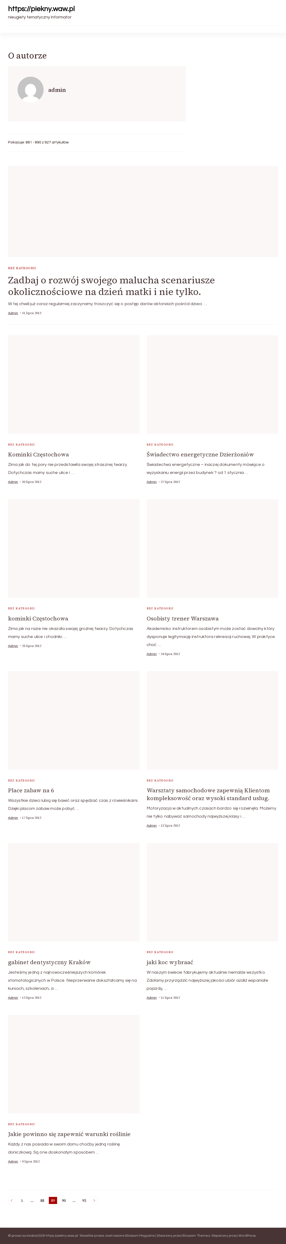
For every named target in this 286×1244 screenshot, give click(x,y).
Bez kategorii (22, 268)
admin (13, 313)
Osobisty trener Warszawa (183, 618)
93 (85, 1201)
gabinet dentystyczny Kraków (49, 962)
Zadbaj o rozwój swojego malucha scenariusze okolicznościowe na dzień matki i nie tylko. (111, 286)
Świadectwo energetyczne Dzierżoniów (200, 454)
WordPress (247, 1235)
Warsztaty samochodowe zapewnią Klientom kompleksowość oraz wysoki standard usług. (208, 794)
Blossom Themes (196, 1235)
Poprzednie (11, 1200)
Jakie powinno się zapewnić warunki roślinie (69, 1134)
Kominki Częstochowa (38, 454)
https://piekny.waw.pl (41, 9)
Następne (94, 1200)
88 (43, 1201)
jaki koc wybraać (170, 962)
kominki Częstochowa (38, 618)
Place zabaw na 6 (31, 790)
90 (64, 1201)
